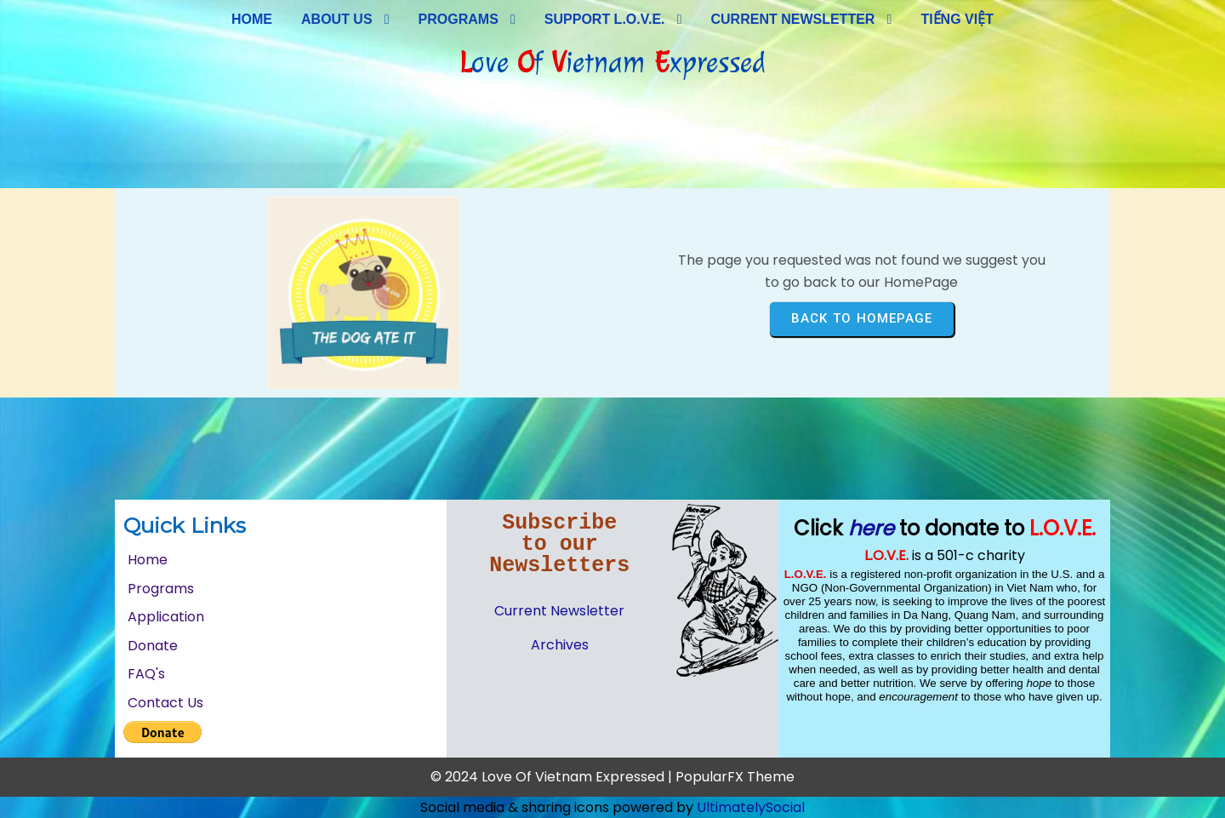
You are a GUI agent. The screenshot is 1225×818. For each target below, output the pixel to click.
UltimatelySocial (751, 807)
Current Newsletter (559, 611)
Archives (560, 645)
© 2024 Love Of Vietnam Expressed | (552, 777)
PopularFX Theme (735, 777)
